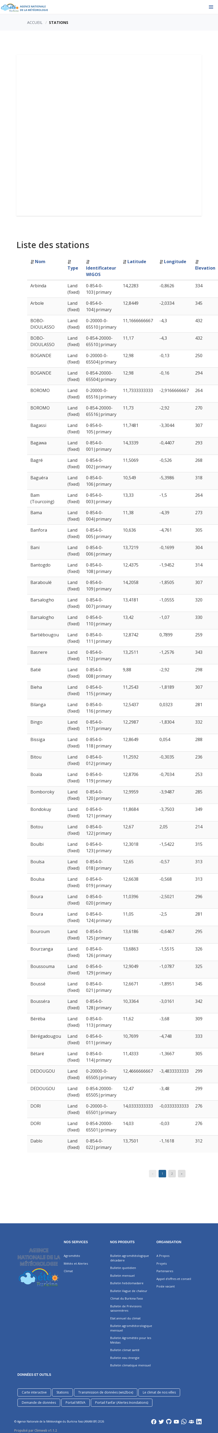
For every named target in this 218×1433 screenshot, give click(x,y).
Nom (40, 261)
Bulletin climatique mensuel (130, 1365)
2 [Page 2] (172, 1174)
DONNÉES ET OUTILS (34, 1375)
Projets (161, 1263)
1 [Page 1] (162, 1174)
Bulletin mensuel (122, 1276)
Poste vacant (165, 1286)
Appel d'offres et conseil (173, 1279)
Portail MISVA (75, 1402)
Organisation (168, 1242)
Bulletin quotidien (123, 1268)
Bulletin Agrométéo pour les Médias (130, 1340)
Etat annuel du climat (125, 1318)
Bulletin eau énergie (125, 1358)
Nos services (76, 1242)
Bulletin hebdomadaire (127, 1283)
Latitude (136, 261)
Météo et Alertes (76, 1263)
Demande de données (39, 1402)
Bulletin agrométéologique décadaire (129, 1258)
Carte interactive (34, 1392)
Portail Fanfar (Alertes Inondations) (121, 1402)
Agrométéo (72, 1256)
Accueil (34, 22)
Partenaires (164, 1271)
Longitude (175, 261)
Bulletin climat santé (125, 1350)
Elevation (205, 268)
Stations (62, 1392)
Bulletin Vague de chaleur (128, 1291)
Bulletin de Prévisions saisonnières (125, 1308)
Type (72, 268)
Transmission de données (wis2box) (105, 1392)
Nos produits (122, 1242)
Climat (68, 1271)
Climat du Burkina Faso (126, 1298)
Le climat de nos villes (159, 1392)
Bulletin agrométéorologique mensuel (131, 1328)
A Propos (162, 1256)
